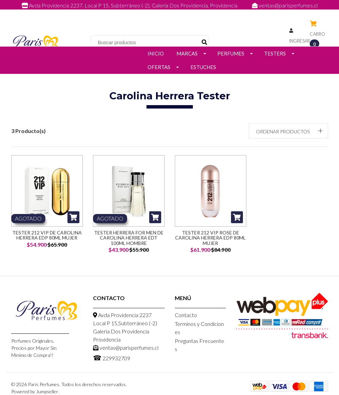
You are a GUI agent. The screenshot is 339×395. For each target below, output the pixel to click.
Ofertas (159, 67)
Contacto (186, 315)
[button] (288, 130)
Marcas (187, 53)
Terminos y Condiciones (199, 327)
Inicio (156, 53)
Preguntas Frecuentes (199, 345)
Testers (275, 53)
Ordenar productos (283, 131)
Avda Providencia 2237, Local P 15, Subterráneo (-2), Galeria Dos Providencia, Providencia (129, 5)
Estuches (203, 67)
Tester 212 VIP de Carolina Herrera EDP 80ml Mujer (47, 235)
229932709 (176, 13)
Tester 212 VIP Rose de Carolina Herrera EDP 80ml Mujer (210, 238)
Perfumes (230, 53)
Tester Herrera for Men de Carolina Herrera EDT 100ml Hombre (129, 238)
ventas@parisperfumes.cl (285, 5)
